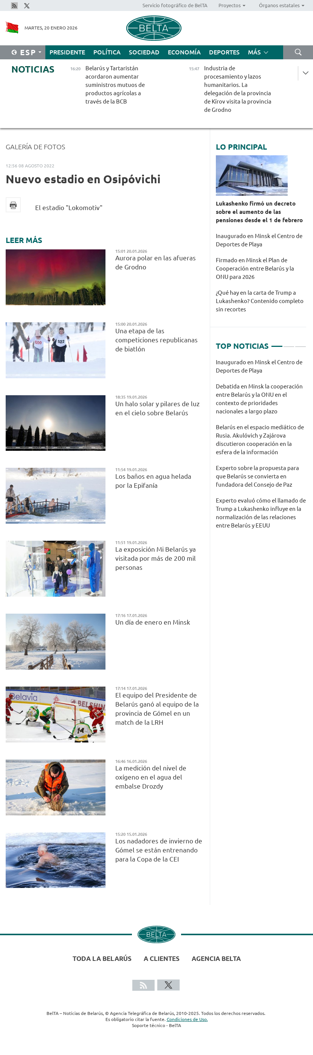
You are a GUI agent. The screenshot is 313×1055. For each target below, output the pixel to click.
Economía (184, 52)
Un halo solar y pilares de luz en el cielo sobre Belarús (157, 408)
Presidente (67, 52)
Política (107, 52)
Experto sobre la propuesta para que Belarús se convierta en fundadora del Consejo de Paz (257, 476)
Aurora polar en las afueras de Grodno (155, 262)
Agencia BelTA (216, 958)
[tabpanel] (261, 447)
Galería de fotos (35, 146)
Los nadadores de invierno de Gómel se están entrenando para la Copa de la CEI (158, 850)
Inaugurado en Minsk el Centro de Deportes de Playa (259, 240)
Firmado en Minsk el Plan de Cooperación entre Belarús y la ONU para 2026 (255, 268)
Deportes (224, 52)
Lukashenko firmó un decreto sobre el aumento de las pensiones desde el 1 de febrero (259, 211)
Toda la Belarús (102, 958)
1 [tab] (276, 343)
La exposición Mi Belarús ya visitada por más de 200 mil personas (155, 558)
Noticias (32, 69)
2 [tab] (289, 343)
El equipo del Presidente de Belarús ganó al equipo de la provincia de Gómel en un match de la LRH (157, 708)
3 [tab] (300, 343)
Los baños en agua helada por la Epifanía (153, 481)
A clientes (162, 958)
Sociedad (144, 52)
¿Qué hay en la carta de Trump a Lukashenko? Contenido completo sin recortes (260, 300)
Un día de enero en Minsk (153, 622)
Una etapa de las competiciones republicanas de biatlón (156, 340)
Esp (28, 52)
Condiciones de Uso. (187, 1019)
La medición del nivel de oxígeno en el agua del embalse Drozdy (150, 777)
